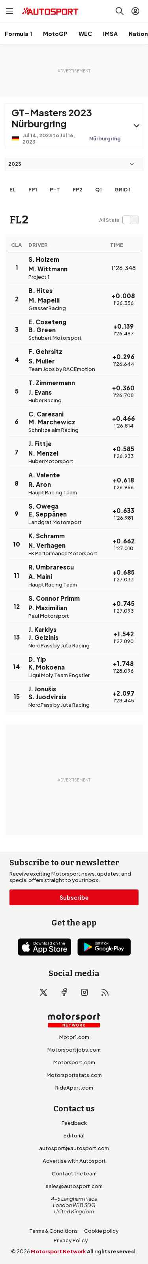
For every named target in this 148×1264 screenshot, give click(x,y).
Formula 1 (18, 33)
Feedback (74, 1123)
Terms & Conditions (53, 1231)
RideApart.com (74, 1087)
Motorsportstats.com (74, 1075)
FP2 (77, 189)
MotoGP (55, 33)
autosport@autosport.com (74, 1148)
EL (12, 189)
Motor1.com (74, 1037)
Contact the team (74, 1173)
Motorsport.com (74, 1062)
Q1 (98, 189)
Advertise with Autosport (74, 1161)
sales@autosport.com (74, 1186)
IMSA (110, 33)
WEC (85, 33)
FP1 (32, 189)
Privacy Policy (71, 1240)
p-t (55, 189)
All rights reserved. (112, 1251)
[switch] (119, 220)
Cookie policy (101, 1231)
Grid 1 (122, 189)
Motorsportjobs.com (74, 1049)
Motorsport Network (58, 1251)
